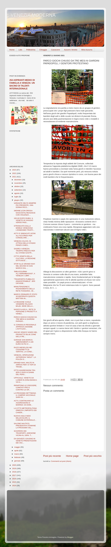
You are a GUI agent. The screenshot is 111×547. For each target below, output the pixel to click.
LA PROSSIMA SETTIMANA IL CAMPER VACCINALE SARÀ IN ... (25, 395)
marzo (17, 454)
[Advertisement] (23, 149)
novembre (18, 183)
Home (12, 50)
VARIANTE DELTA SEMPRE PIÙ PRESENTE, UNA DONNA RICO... (25, 205)
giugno (17, 200)
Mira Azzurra (86, 50)
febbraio (17, 457)
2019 (14, 468)
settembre (18, 190)
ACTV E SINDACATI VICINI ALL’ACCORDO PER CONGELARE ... (25, 235)
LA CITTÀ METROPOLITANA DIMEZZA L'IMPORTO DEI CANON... (25, 410)
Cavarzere (55, 50)
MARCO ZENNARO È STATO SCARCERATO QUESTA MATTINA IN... (25, 296)
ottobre (17, 186)
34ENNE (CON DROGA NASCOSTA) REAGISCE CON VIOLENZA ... (24, 213)
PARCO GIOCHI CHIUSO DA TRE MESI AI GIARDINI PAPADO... (25, 319)
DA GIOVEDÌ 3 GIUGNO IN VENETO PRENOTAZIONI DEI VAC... (25, 441)
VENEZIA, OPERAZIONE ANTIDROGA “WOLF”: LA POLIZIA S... (25, 357)
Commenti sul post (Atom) (61, 461)
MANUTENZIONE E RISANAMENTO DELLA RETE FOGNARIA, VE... (24, 289)
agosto (17, 193)
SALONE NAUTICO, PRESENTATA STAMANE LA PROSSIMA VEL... (25, 426)
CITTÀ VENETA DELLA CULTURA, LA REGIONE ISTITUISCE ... (25, 258)
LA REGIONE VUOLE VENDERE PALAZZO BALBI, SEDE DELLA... (24, 304)
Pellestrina (30, 50)
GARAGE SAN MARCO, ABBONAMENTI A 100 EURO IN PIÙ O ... (23, 342)
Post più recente (52, 456)
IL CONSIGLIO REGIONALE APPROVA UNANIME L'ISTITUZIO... (25, 327)
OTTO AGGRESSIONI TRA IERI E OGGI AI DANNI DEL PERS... (24, 372)
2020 (14, 465)
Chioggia (43, 50)
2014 (14, 486)
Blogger (70, 537)
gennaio (17, 461)
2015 (14, 482)
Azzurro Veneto (70, 50)
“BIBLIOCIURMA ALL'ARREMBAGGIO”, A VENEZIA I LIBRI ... (24, 274)
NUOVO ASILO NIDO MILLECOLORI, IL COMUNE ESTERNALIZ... (25, 418)
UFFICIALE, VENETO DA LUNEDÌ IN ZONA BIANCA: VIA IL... (25, 380)
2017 (14, 475)
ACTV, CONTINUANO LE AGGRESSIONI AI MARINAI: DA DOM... (24, 403)
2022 (14, 173)
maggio (17, 447)
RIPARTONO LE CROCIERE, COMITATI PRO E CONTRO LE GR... (25, 387)
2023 (14, 170)
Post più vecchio (93, 456)
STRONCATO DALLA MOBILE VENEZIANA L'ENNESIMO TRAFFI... (24, 228)
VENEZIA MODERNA (33, 15)
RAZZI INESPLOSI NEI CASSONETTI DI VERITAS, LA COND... (23, 350)
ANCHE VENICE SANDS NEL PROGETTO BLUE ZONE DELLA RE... (25, 334)
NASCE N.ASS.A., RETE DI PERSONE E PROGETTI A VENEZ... (25, 311)
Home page (72, 456)
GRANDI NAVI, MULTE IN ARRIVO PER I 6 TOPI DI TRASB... (25, 365)
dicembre (18, 180)
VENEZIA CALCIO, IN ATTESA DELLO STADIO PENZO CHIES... (25, 243)
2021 (14, 177)
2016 (14, 479)
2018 (14, 472)
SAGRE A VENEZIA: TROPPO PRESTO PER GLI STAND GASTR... (24, 251)
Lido (20, 50)
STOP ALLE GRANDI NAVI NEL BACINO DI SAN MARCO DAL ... (24, 266)
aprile (16, 451)
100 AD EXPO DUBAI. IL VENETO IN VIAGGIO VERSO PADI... (23, 220)
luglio (16, 197)
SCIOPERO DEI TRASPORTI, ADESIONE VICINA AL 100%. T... (25, 433)
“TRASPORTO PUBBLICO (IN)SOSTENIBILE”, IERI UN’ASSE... (24, 281)
